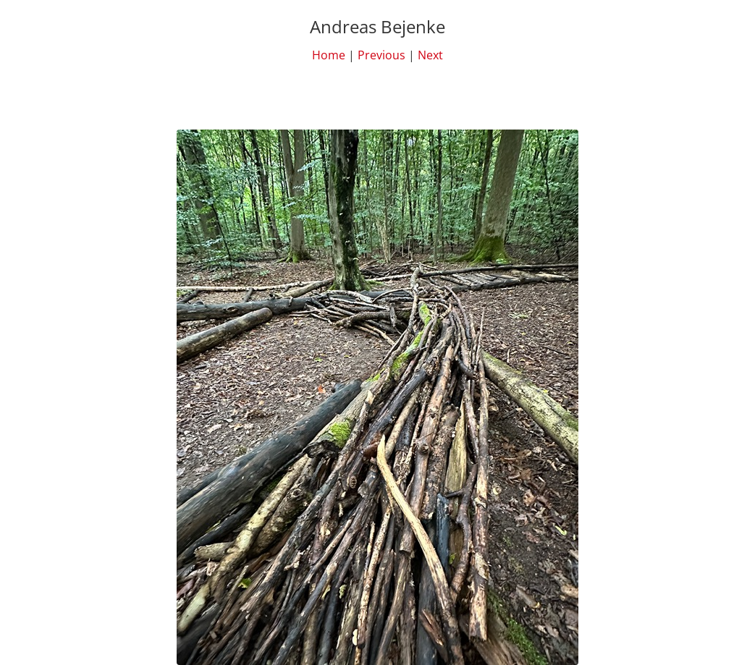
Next (430, 55)
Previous (381, 55)
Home (328, 55)
